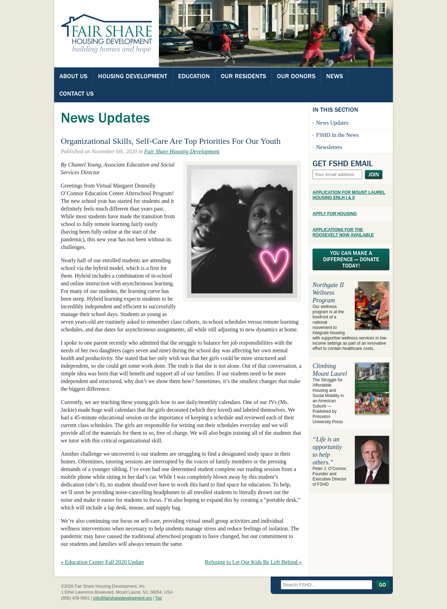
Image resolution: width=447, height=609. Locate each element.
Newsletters (329, 147)
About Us (73, 76)
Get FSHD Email (343, 163)
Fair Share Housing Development (182, 151)
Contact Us (76, 93)
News (334, 76)
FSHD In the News (337, 135)
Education (194, 76)
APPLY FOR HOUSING (335, 213)
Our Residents (243, 76)
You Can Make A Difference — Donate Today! (351, 259)
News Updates (332, 123)
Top (158, 598)
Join (373, 174)
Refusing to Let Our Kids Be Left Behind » (253, 562)
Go (382, 585)
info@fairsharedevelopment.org (122, 598)
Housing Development (132, 76)
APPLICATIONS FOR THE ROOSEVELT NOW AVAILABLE (343, 232)
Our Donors (296, 76)
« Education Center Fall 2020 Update (102, 562)
